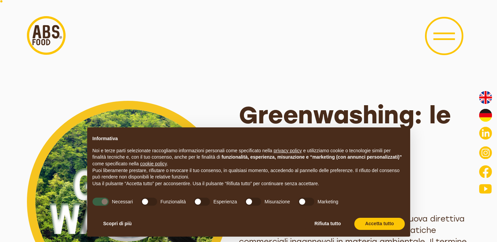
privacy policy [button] (288, 150)
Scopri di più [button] (117, 223)
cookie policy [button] (153, 163)
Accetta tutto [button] (379, 223)
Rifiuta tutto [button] (327, 223)
